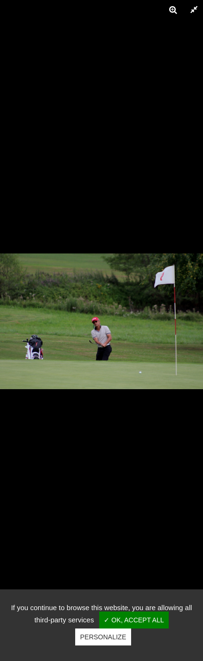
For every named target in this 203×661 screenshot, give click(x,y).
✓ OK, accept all (134, 620)
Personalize (103, 637)
